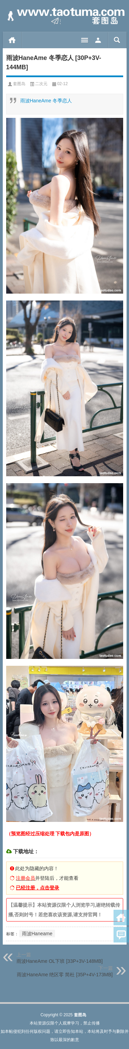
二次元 (41, 83)
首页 (12, 40)
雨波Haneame (37, 933)
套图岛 (19, 83)
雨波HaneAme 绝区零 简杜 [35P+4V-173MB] (64, 974)
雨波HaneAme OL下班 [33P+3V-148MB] (60, 961)
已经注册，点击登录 (37, 887)
